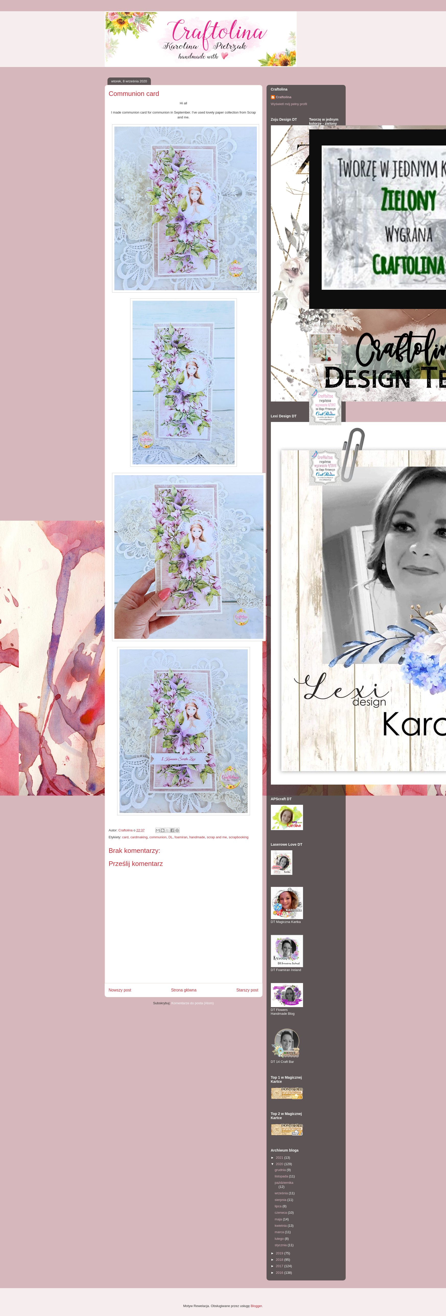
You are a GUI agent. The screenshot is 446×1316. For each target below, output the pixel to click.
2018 (280, 1260)
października (284, 1183)
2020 (280, 1164)
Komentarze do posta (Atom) (192, 1003)
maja (279, 1219)
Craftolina (284, 97)
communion (157, 837)
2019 (280, 1253)
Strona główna (184, 990)
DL (170, 837)
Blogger (256, 1306)
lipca (278, 1206)
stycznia (281, 1245)
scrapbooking (238, 837)
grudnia (281, 1170)
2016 (280, 1273)
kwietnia (281, 1226)
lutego (280, 1239)
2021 (280, 1157)
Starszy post (247, 990)
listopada (282, 1176)
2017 (280, 1266)
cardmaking (139, 837)
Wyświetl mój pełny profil (289, 104)
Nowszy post (120, 990)
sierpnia (281, 1200)
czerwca (281, 1212)
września (282, 1193)
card (125, 837)
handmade (197, 837)
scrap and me (217, 837)
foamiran (181, 837)
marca (280, 1232)
